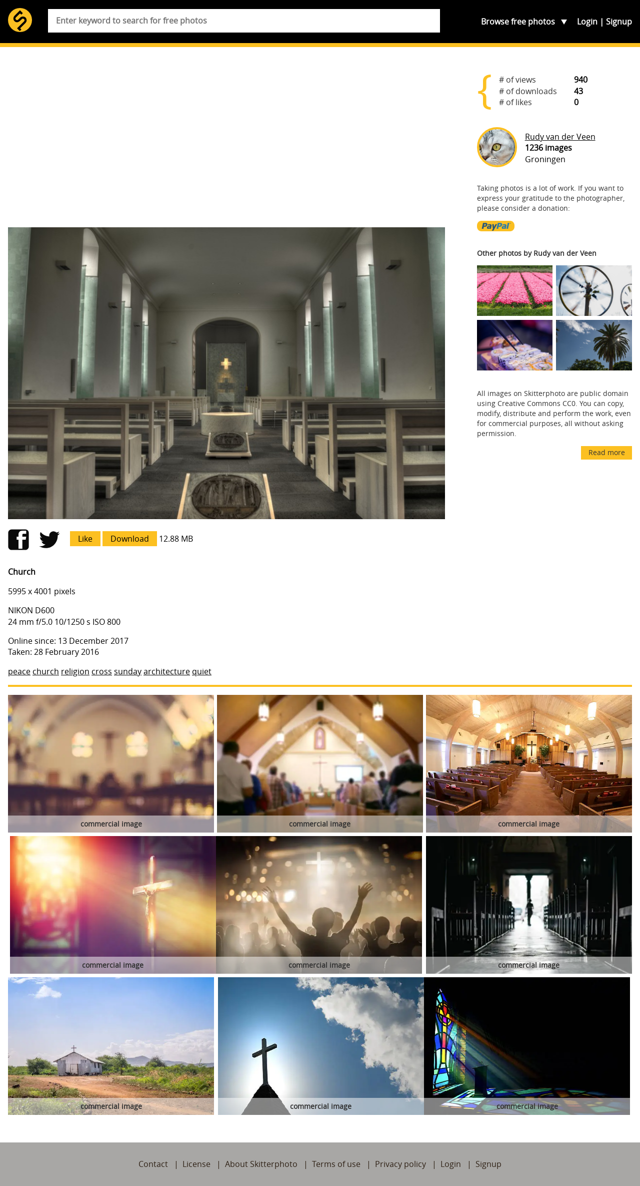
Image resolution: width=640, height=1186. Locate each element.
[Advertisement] (226, 141)
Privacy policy (400, 1163)
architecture (167, 671)
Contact (153, 1163)
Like (85, 538)
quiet (202, 671)
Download (129, 538)
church (45, 671)
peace (19, 671)
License (196, 1163)
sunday (128, 671)
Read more (606, 452)
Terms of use (336, 1163)
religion (75, 671)
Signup (619, 21)
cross (102, 671)
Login (587, 21)
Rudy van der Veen (560, 136)
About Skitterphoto (261, 1163)
